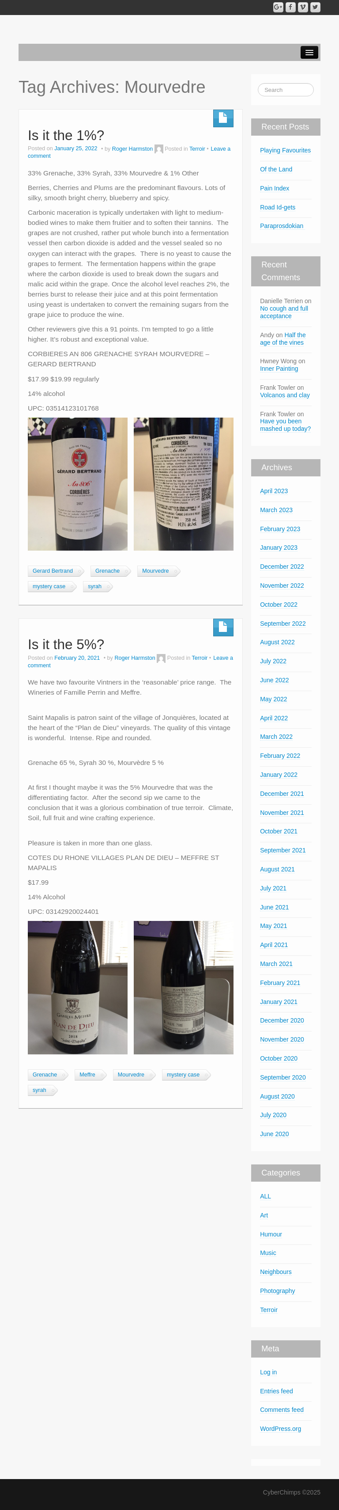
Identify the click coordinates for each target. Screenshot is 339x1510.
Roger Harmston (132, 149)
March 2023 (276, 509)
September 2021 (283, 850)
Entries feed (276, 1391)
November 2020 (282, 1039)
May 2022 (273, 699)
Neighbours (276, 1271)
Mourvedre (155, 571)
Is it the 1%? (66, 135)
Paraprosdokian (282, 225)
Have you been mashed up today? (285, 425)
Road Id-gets (277, 207)
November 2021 (282, 812)
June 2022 (274, 680)
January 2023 (279, 547)
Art (264, 1215)
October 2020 (279, 1058)
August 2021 (277, 869)
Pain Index (274, 188)
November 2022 (282, 585)
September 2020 (283, 1077)
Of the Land (276, 169)
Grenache (107, 571)
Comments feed (282, 1409)
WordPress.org (280, 1428)
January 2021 (279, 1001)
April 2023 (274, 490)
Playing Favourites (285, 150)
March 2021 (276, 963)
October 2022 (279, 604)
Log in (268, 1372)
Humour (271, 1234)
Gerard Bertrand (53, 571)
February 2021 (280, 982)
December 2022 (282, 566)
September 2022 (283, 623)
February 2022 (280, 755)
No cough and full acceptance (284, 312)
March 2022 (276, 736)
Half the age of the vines (283, 338)
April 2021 (274, 944)
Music (268, 1252)
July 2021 (273, 888)
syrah (95, 586)
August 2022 (277, 642)
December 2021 (282, 793)
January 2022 (279, 774)
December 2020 (282, 1020)
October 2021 (279, 831)
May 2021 (273, 925)
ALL (265, 1196)
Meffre (87, 1075)
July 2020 (273, 1114)
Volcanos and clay (285, 395)
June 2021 (274, 907)
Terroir (197, 149)
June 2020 (274, 1133)
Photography (277, 1290)
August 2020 (277, 1096)
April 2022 (274, 718)
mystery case (49, 586)
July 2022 (273, 661)
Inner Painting (279, 368)
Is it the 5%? (66, 644)
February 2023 (280, 528)
